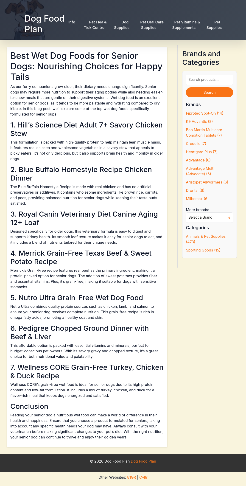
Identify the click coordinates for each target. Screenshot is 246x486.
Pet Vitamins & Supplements (186, 25)
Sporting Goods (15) (203, 250)
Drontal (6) (195, 190)
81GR (131, 477)
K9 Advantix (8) (199, 121)
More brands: (197, 209)
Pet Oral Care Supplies (152, 25)
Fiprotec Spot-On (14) (204, 113)
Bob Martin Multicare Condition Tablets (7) (204, 132)
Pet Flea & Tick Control (95, 25)
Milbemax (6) (197, 198)
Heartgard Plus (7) (202, 152)
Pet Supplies (214, 25)
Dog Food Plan (45, 23)
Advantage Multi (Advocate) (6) (200, 171)
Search (210, 92)
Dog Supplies (121, 25)
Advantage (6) (198, 160)
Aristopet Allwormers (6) (207, 182)
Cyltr (143, 477)
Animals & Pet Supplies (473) (206, 239)
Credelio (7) (196, 143)
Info (71, 22)
